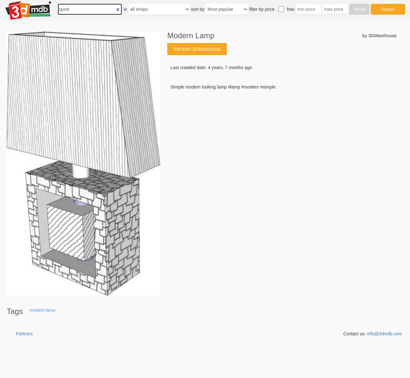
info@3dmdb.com (384, 333)
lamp (50, 310)
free (291, 9)
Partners (24, 333)
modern (37, 310)
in (125, 9)
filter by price (261, 9)
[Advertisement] (282, 138)
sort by (198, 9)
